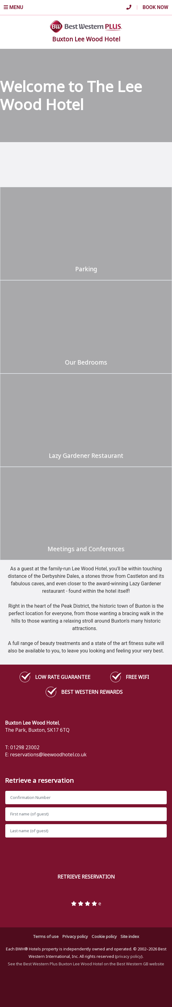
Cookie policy (104, 936)
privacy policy (128, 956)
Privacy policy (75, 936)
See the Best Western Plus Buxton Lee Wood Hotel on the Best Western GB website (86, 964)
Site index (129, 936)
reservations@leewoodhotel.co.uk (48, 754)
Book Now (155, 7)
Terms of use (46, 936)
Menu (13, 7)
